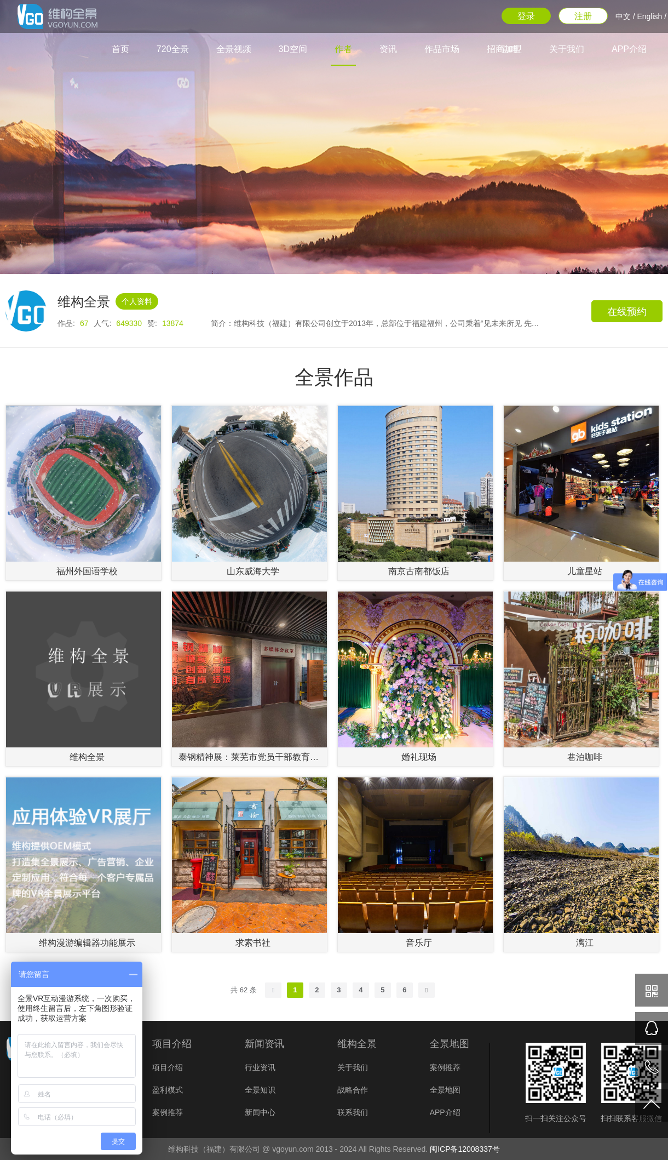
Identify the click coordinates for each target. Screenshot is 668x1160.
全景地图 (445, 1089)
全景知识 (260, 1089)
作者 (343, 49)
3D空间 (293, 49)
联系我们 (352, 1112)
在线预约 (627, 311)
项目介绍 (167, 1067)
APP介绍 (629, 49)
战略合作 (352, 1089)
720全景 (173, 49)
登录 (526, 16)
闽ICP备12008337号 (465, 1149)
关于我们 (566, 49)
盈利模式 (167, 1089)
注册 (583, 16)
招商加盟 (504, 49)
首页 (120, 49)
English (649, 16)
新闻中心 (260, 1112)
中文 (623, 16)
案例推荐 (167, 1112)
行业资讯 (260, 1067)
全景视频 (233, 49)
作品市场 (441, 49)
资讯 (388, 49)
